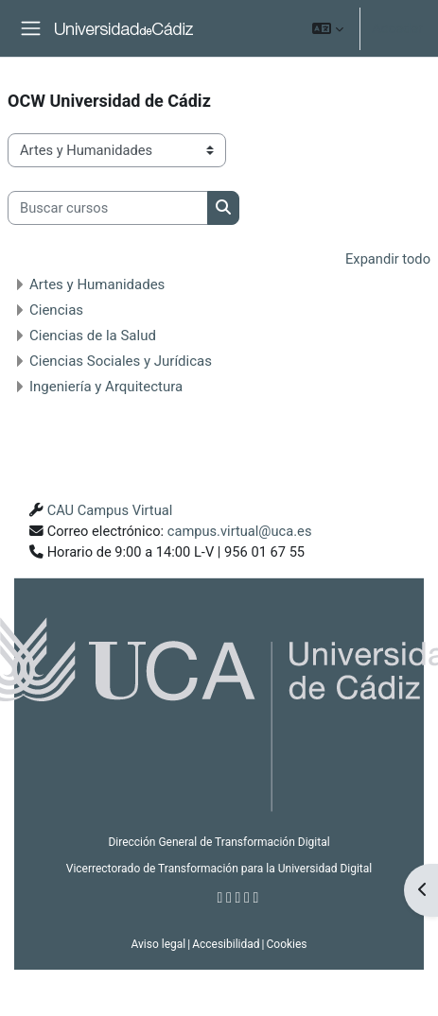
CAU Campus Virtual (110, 510)
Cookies (286, 944)
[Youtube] (247, 897)
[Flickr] (256, 897)
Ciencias (56, 310)
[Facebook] (220, 897)
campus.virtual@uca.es (239, 531)
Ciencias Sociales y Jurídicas (120, 361)
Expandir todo (387, 258)
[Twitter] (229, 897)
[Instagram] (238, 897)
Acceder (397, 28)
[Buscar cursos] (108, 208)
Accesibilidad (225, 944)
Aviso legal (158, 944)
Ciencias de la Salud (92, 335)
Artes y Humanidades (97, 284)
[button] (328, 28)
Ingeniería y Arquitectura (106, 386)
